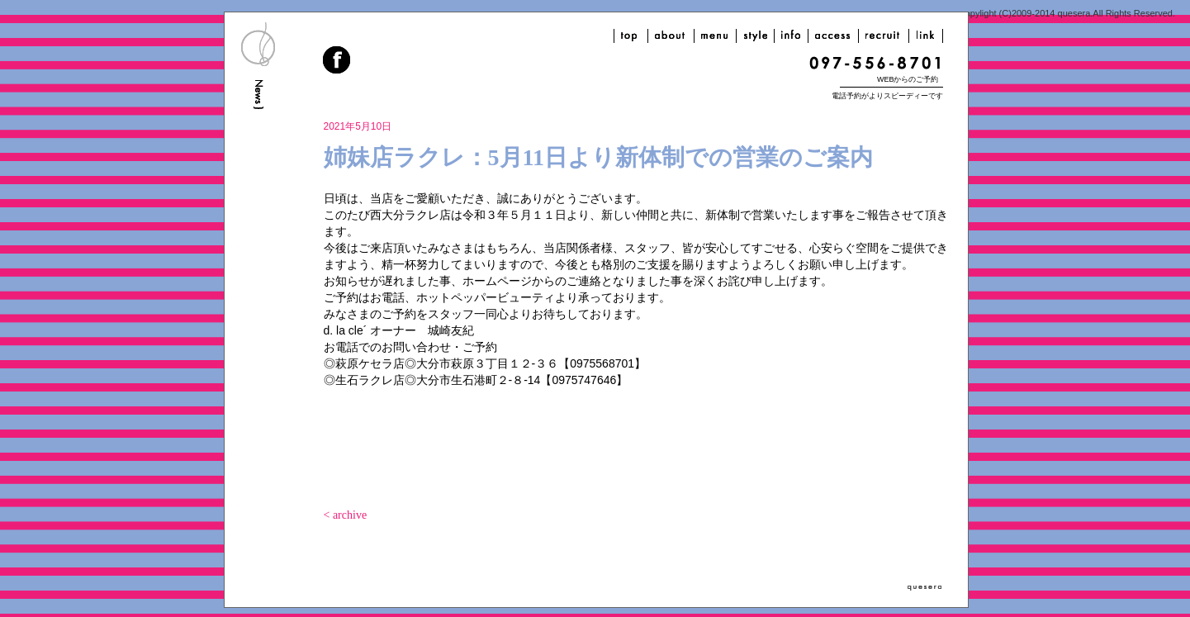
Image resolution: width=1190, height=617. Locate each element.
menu (715, 36)
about (671, 36)
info (791, 36)
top (630, 36)
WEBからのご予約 (908, 79)
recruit (883, 36)
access (833, 36)
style (755, 36)
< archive (345, 515)
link (925, 36)
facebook (337, 61)
